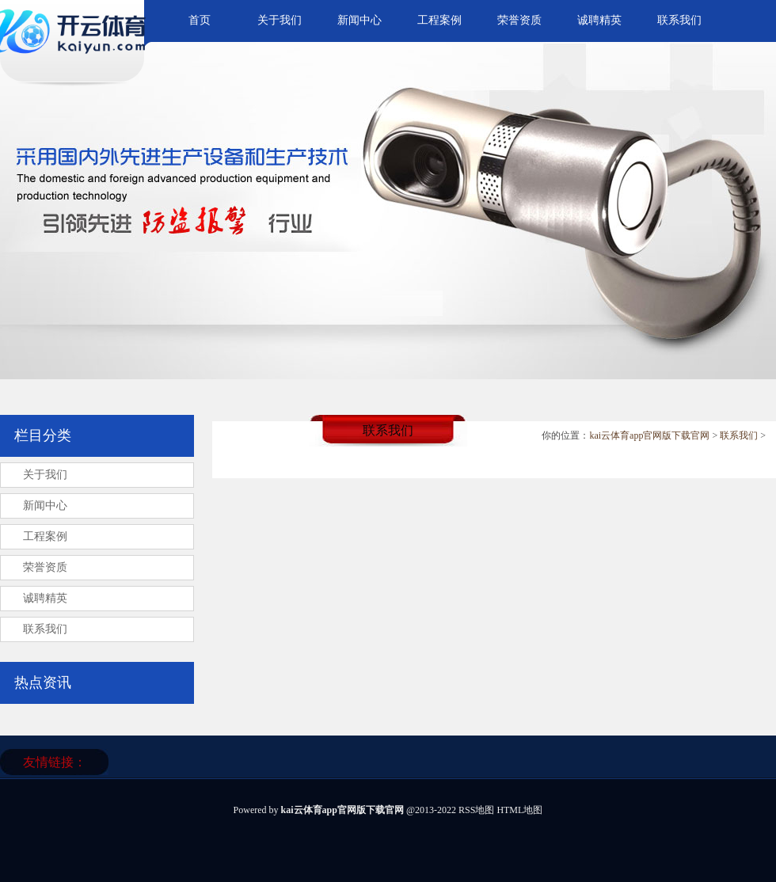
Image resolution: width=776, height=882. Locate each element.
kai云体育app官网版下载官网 (649, 435)
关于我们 (279, 20)
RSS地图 (476, 809)
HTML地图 (519, 809)
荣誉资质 (519, 20)
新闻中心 (359, 20)
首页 (199, 20)
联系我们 (679, 20)
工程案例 (439, 20)
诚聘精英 (599, 20)
